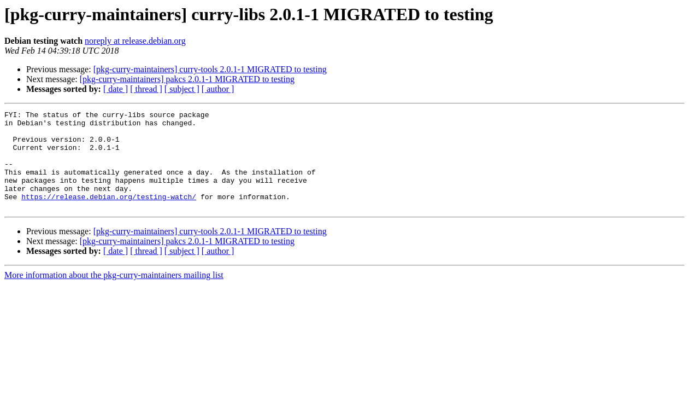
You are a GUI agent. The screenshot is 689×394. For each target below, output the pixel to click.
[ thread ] (146, 89)
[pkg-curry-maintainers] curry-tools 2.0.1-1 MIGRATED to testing (210, 69)
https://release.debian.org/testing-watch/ (108, 214)
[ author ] (218, 89)
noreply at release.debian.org (135, 40)
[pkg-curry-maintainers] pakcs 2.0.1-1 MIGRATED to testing (187, 79)
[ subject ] (181, 89)
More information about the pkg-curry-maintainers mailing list (113, 294)
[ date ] (115, 89)
